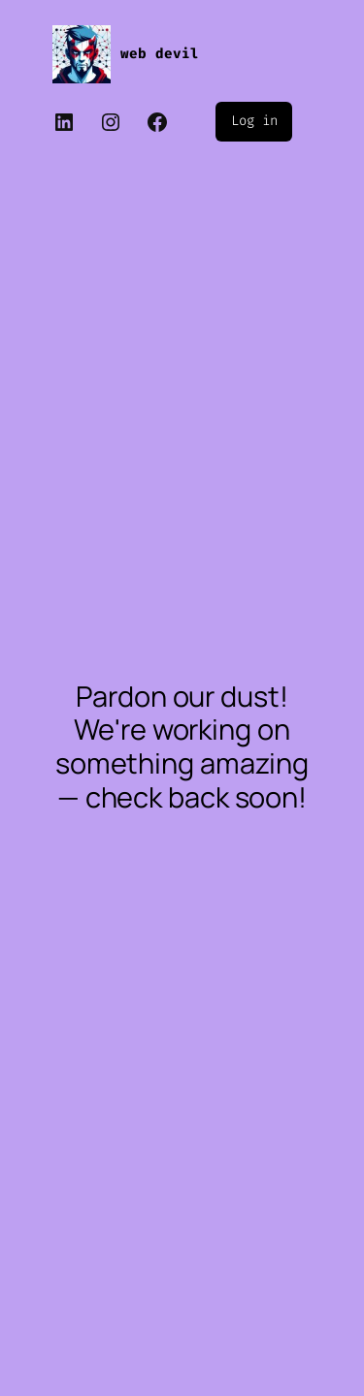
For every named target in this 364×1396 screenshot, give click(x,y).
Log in (254, 120)
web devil (159, 54)
